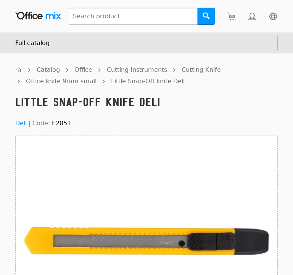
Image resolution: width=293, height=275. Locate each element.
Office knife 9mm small (61, 81)
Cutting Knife (201, 69)
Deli (21, 123)
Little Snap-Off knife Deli (148, 81)
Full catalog (32, 43)
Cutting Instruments (137, 69)
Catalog (48, 69)
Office (83, 69)
